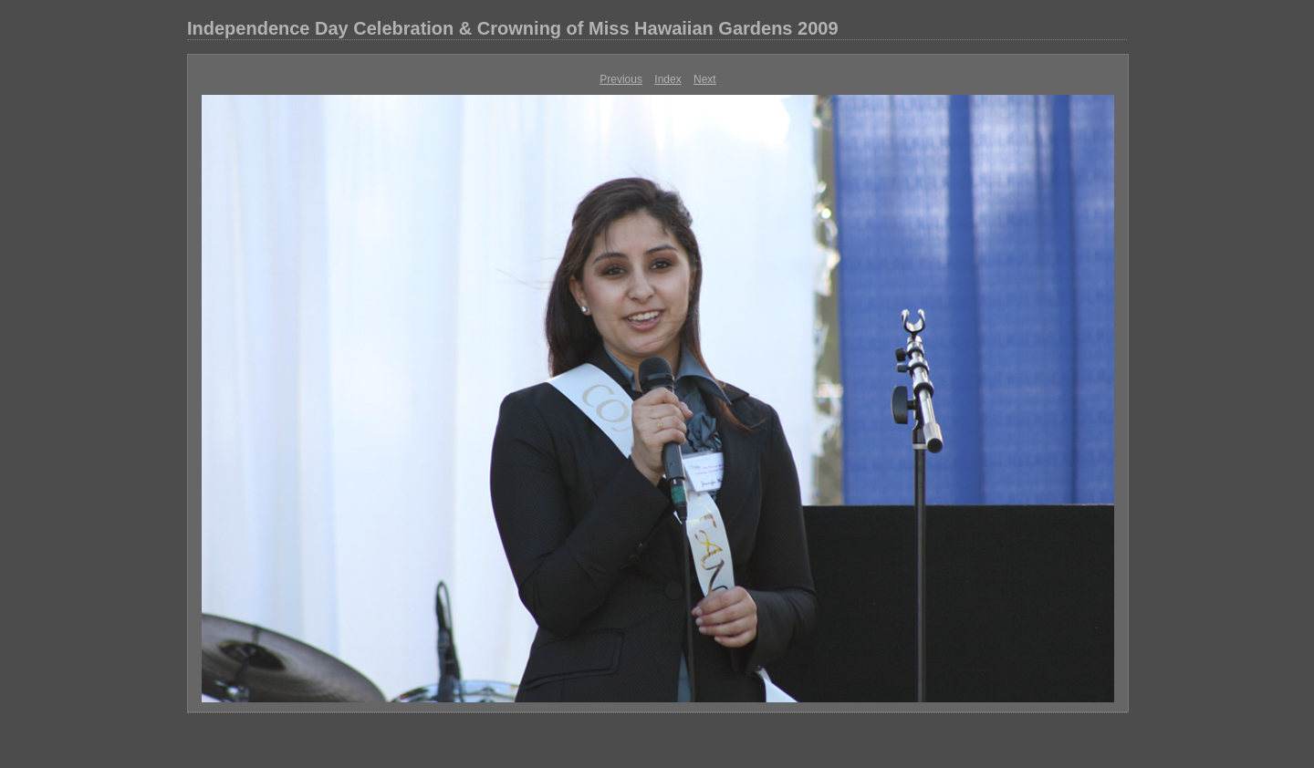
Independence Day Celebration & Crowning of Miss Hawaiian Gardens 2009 (513, 28)
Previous (621, 79)
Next (705, 79)
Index (667, 79)
